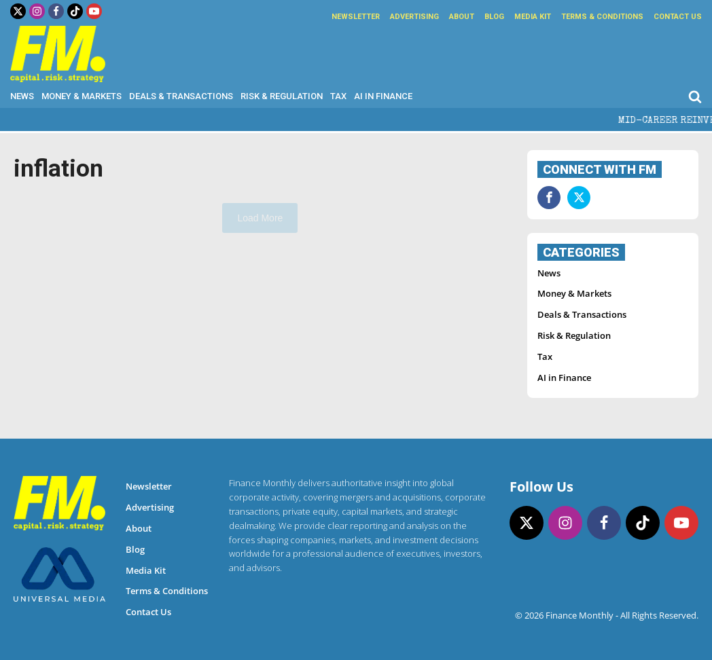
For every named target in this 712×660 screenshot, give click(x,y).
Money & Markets (81, 96)
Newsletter (356, 16)
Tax (338, 96)
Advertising (414, 16)
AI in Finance (383, 96)
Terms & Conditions (602, 16)
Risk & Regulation (282, 96)
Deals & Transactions (181, 96)
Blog (494, 16)
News (22, 96)
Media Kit (532, 16)
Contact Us (678, 16)
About (461, 16)
